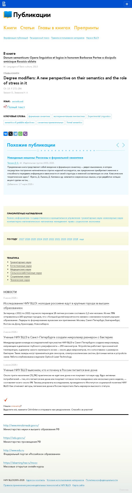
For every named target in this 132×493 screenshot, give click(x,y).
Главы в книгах (54, 28)
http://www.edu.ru (14, 450)
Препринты (86, 28)
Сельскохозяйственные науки (26, 272)
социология (81, 221)
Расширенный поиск (39, 38)
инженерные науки (113, 217)
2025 (33, 239)
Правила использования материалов (67, 38)
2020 (63, 239)
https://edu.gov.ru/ (14, 437)
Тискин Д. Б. (13, 163)
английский (17, 101)
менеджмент (60, 221)
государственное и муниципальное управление (55, 217)
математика (47, 221)
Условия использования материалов (65, 480)
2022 (51, 239)
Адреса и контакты (35, 480)
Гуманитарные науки (20, 262)
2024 (39, 239)
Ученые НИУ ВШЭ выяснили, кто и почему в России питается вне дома (50, 370)
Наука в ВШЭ (92, 38)
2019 (69, 239)
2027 (21, 239)
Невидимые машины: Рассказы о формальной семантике (45, 158)
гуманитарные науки (91, 217)
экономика (94, 221)
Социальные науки (20, 276)
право (71, 221)
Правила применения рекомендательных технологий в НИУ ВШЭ (37, 485)
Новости (10, 292)
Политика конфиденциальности (102, 480)
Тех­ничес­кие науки (20, 279)
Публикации (32, 14)
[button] (38, 150)
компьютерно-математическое (23, 221)
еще (82, 239)
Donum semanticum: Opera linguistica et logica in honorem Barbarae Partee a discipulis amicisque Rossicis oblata (60, 59)
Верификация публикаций (16, 38)
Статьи (27, 28)
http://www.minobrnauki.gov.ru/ (21, 425)
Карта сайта (78, 485)
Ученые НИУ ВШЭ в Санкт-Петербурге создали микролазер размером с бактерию (58, 337)
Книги (10, 28)
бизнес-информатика (18, 217)
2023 (45, 239)
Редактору (124, 489)
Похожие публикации (31, 145)
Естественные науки (21, 265)
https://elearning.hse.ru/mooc (20, 462)
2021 (57, 239)
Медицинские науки (20, 269)
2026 (27, 239)
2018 (75, 239)
